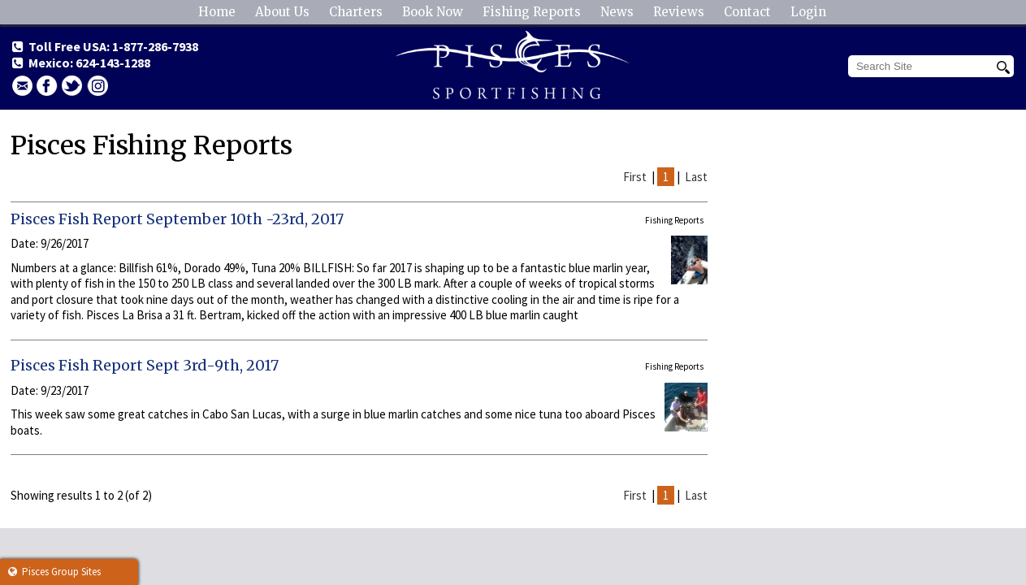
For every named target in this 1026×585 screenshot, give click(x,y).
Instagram (97, 86)
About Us (282, 12)
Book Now (432, 12)
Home (217, 12)
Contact (747, 12)
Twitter (72, 86)
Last (696, 176)
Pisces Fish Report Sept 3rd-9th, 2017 (145, 365)
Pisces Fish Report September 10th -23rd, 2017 (177, 219)
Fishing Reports (532, 12)
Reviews (678, 12)
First (635, 176)
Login (808, 12)
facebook (47, 86)
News (617, 12)
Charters (356, 12)
